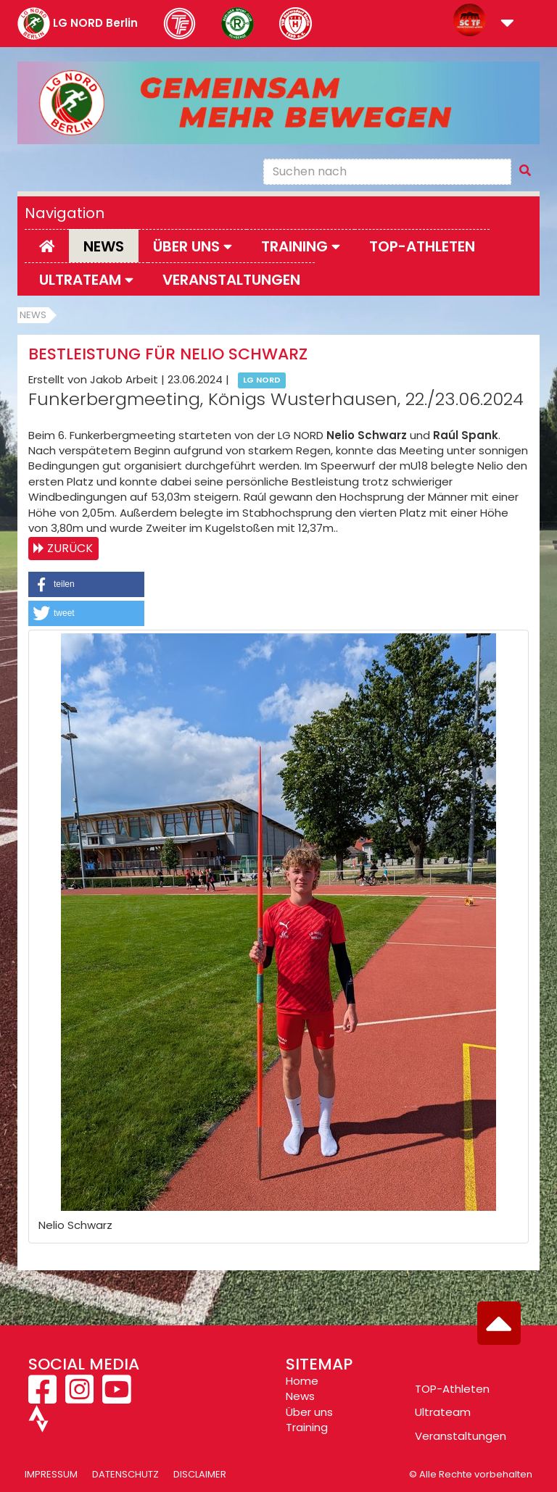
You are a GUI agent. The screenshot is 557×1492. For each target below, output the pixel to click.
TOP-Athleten (452, 1388)
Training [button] (300, 246)
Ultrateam (443, 1412)
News (103, 246)
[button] (507, 24)
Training (307, 1427)
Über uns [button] (192, 246)
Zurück (70, 548)
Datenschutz (125, 1474)
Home (302, 1380)
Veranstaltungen (231, 280)
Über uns (309, 1412)
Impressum (51, 1474)
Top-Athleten (422, 246)
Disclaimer (199, 1474)
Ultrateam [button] (86, 280)
